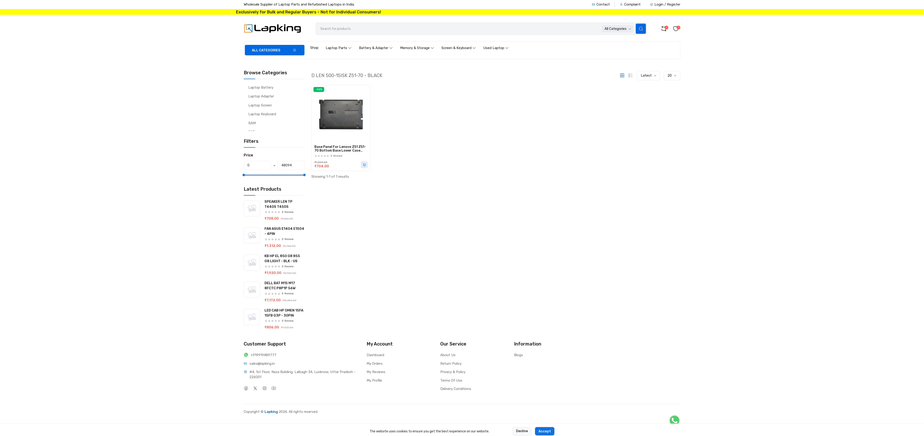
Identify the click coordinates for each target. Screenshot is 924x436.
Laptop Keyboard (262, 114)
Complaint (630, 4)
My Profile (374, 380)
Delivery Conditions (455, 389)
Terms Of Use (451, 380)
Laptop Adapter (261, 96)
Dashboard (375, 355)
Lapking (271, 412)
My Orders (375, 363)
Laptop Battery (260, 87)
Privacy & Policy (452, 372)
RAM (252, 123)
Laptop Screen (260, 105)
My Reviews (376, 372)
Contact (601, 4)
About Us (448, 355)
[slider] (243, 175)
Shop (314, 48)
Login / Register (665, 4)
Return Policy (451, 363)
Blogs (518, 355)
